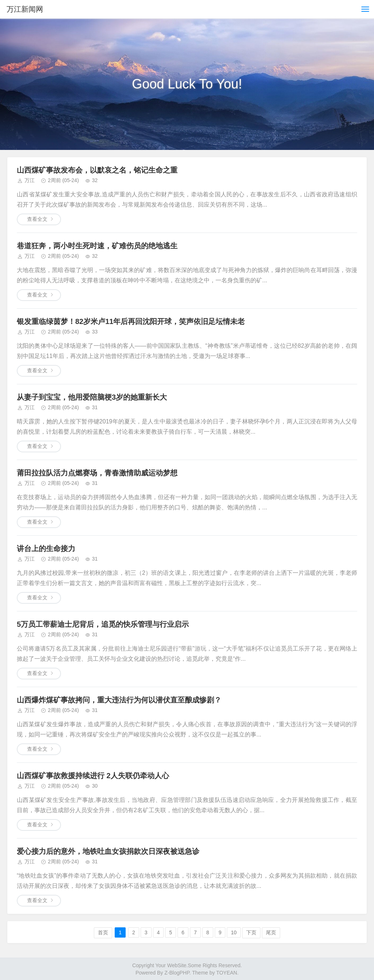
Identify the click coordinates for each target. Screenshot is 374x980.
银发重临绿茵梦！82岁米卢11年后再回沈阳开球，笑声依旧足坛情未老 (131, 321)
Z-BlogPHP (176, 973)
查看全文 (37, 219)
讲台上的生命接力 (46, 548)
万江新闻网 (25, 9)
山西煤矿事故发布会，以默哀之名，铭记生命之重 (97, 170)
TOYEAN (226, 973)
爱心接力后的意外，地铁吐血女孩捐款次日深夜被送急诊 (108, 851)
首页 (103, 932)
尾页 (271, 932)
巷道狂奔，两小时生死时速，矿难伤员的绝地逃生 (97, 246)
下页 (251, 932)
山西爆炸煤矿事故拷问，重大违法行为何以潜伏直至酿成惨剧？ (119, 700)
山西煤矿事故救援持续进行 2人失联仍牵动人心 (93, 776)
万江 (29, 180)
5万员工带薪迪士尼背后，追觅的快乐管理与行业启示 (103, 624)
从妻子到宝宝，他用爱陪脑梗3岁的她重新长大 (92, 397)
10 (234, 932)
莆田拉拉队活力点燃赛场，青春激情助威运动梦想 (97, 473)
